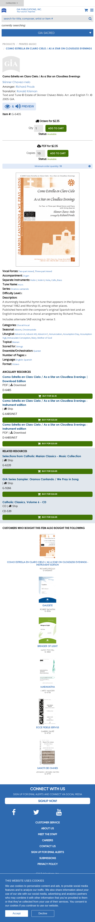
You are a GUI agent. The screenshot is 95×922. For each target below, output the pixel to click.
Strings (19, 346)
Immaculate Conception (18, 337)
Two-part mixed (26, 271)
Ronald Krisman (27, 91)
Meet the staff (47, 834)
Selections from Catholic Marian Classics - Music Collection (41, 456)
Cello (53, 280)
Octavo (15, 364)
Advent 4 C (43, 334)
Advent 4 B (31, 334)
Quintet (37, 350)
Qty (31, 128)
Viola (47, 280)
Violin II (41, 280)
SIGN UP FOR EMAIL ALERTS (47, 852)
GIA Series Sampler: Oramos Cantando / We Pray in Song (40, 479)
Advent (18, 329)
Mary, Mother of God (41, 337)
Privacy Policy (47, 864)
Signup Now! (47, 801)
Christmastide (29, 329)
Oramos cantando (20, 288)
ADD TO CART (56, 128)
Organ (26, 275)
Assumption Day (71, 334)
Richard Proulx (25, 86)
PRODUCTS (8, 44)
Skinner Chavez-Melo (16, 82)
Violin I (33, 280)
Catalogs (12, 3)
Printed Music (28, 44)
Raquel (20, 284)
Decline (42, 913)
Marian (15, 342)
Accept (17, 913)
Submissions (47, 858)
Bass (59, 280)
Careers (47, 840)
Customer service (47, 822)
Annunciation (55, 334)
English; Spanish (24, 359)
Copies (31, 153)
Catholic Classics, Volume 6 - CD (24, 502)
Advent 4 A (20, 334)
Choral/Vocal (23, 325)
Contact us (47, 846)
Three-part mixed (43, 271)
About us (47, 828)
